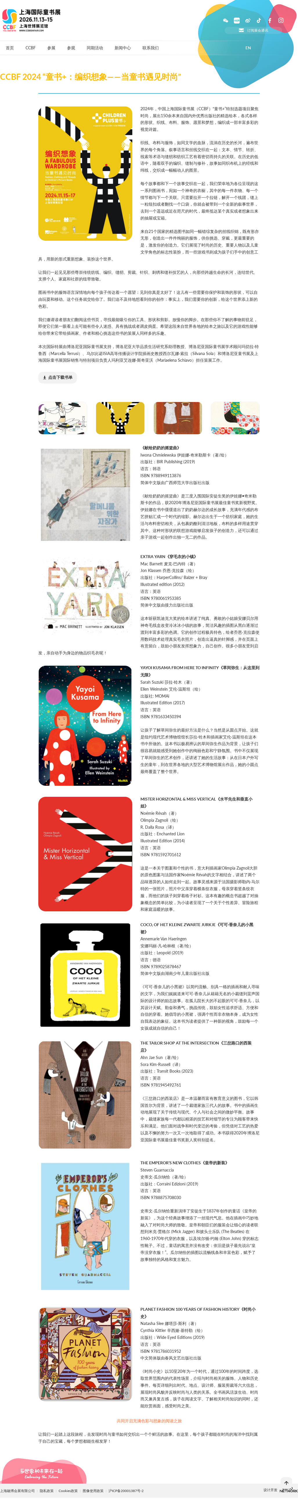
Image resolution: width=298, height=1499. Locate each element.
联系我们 (150, 47)
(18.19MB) (58, 377)
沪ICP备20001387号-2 (126, 1491)
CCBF (31, 47)
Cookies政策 (69, 1491)
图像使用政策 (93, 1491)
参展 (51, 47)
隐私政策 (47, 1491)
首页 (10, 47)
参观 (71, 47)
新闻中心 (123, 47)
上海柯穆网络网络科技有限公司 (289, 1489)
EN (248, 48)
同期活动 (95, 47)
